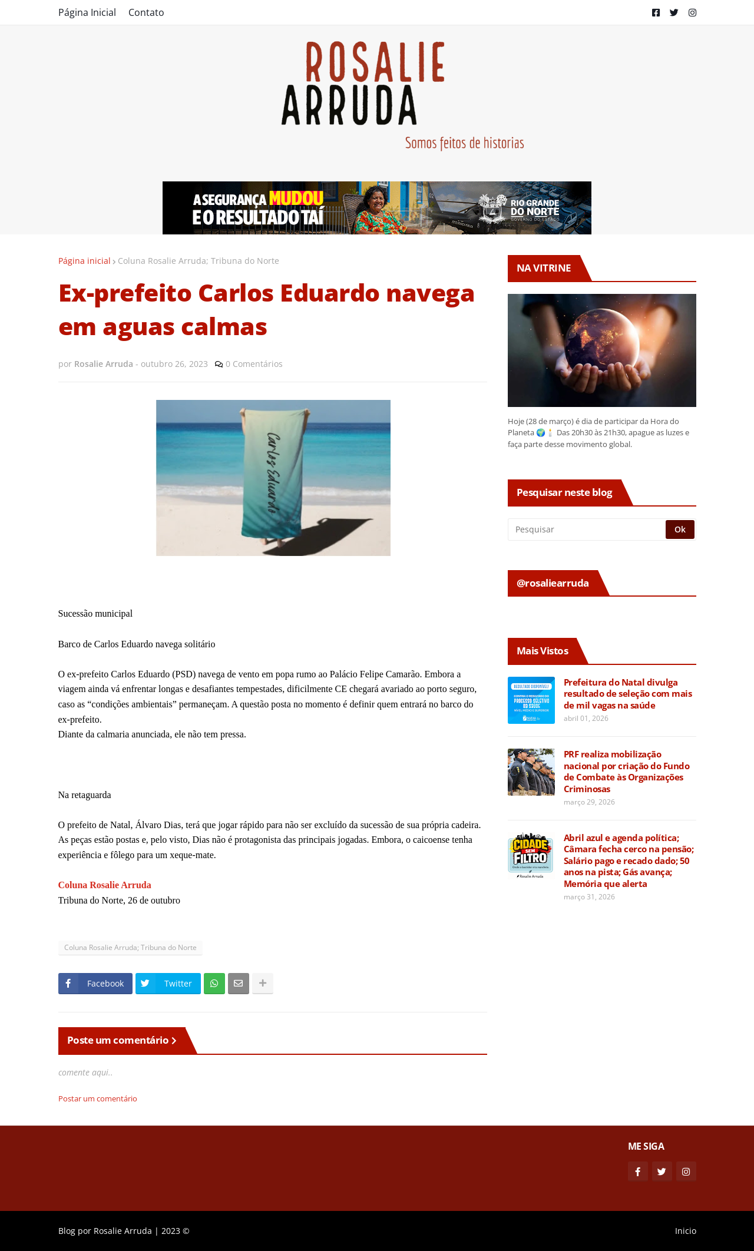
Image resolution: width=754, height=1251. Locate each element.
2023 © (175, 1230)
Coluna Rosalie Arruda (104, 885)
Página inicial (84, 260)
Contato (146, 12)
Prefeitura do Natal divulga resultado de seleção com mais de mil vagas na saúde (628, 694)
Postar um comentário (97, 1098)
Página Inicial (87, 12)
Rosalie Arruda (123, 1230)
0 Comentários (254, 363)
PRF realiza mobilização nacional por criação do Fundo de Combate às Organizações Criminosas (627, 772)
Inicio (685, 1230)
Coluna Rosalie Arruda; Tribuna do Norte (198, 260)
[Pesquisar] (588, 529)
